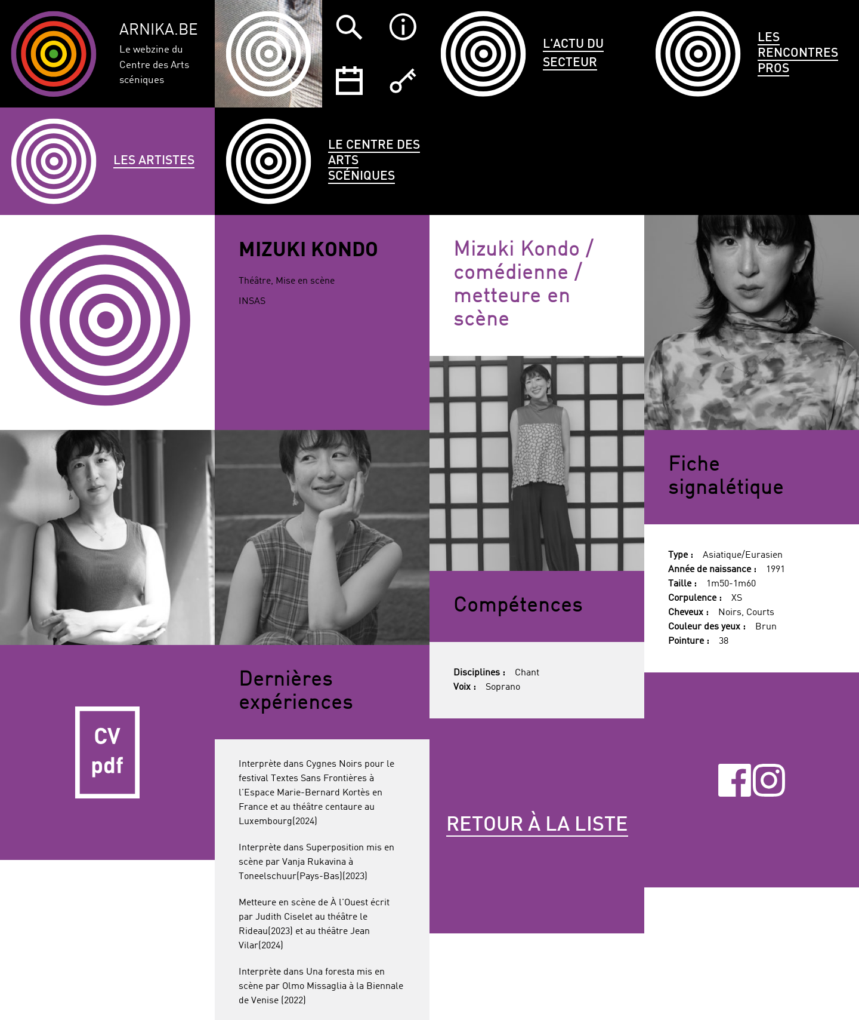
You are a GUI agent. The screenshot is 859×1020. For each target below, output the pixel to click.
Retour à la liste (537, 825)
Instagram (769, 780)
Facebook (734, 780)
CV (107, 752)
